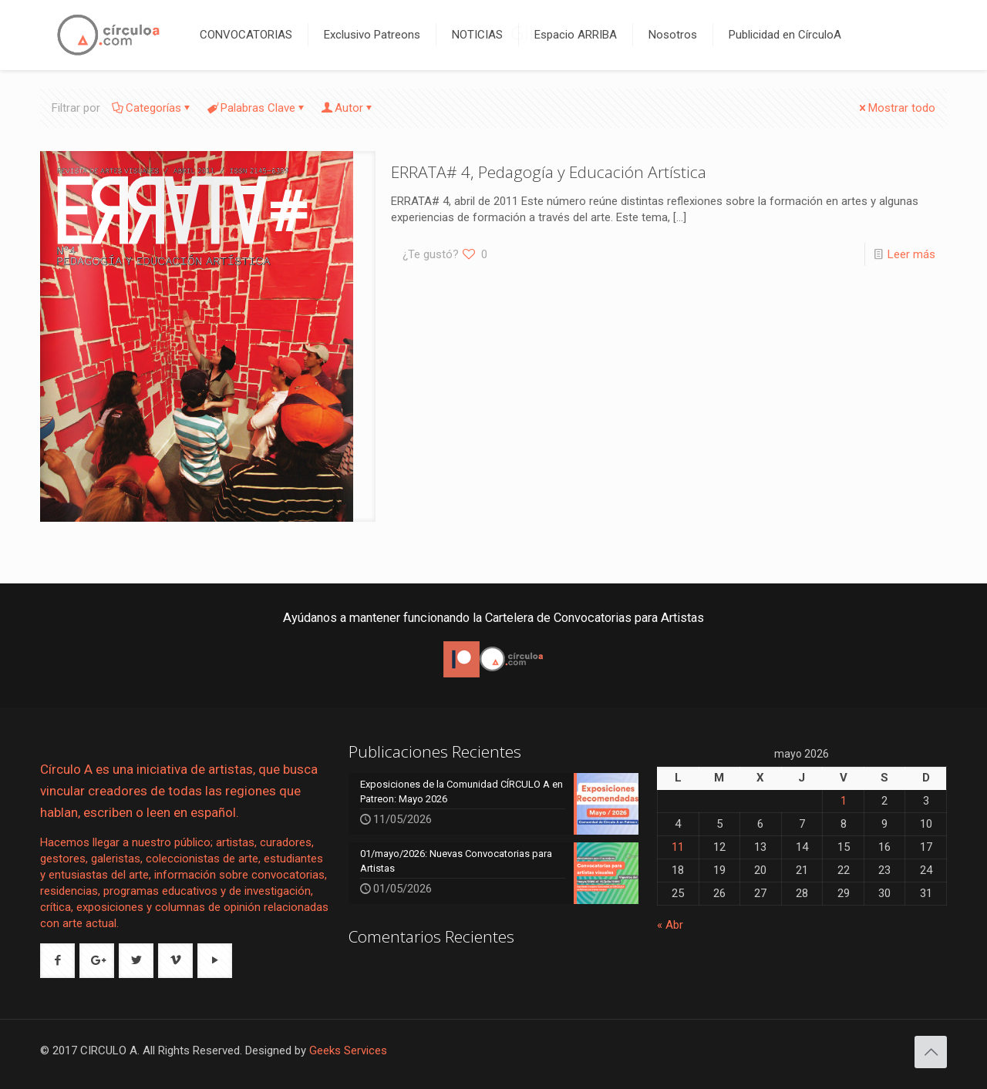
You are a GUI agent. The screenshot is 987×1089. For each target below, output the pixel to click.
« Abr (670, 925)
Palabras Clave (257, 108)
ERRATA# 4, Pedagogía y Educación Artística (548, 172)
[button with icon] (57, 960)
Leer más (911, 254)
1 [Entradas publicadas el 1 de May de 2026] (843, 801)
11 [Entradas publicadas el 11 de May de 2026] (678, 847)
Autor (348, 108)
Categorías (152, 108)
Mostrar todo (896, 108)
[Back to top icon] (931, 1052)
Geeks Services (348, 1050)
